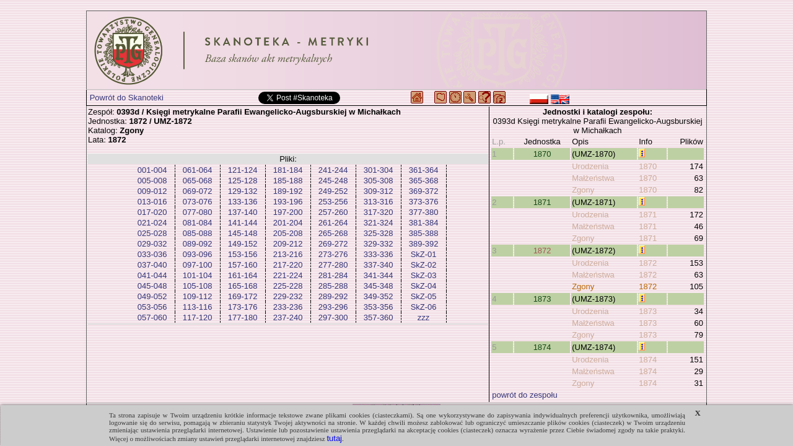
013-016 (152, 201)
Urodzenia (590, 166)
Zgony (583, 190)
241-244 (333, 170)
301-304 (378, 170)
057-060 (152, 317)
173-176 (243, 307)
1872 (542, 250)
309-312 (378, 191)
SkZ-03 (424, 275)
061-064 (197, 170)
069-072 (197, 191)
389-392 (424, 243)
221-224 (288, 275)
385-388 (424, 233)
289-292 (333, 296)
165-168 (243, 286)
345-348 (378, 286)
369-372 (424, 191)
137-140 (243, 212)
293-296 (333, 307)
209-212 (288, 243)
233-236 (288, 307)
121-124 (243, 170)
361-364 (424, 170)
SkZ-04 (424, 286)
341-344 (378, 275)
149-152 (243, 243)
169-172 (243, 296)
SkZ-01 (424, 254)
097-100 (197, 264)
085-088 (197, 233)
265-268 (333, 233)
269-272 (333, 243)
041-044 (152, 275)
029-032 (152, 243)
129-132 (243, 191)
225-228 (288, 286)
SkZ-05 (424, 296)
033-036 (152, 254)
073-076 (197, 201)
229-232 (288, 296)
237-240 (288, 317)
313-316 (378, 201)
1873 (542, 299)
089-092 (197, 243)
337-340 (378, 264)
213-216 (288, 254)
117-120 (197, 317)
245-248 (333, 180)
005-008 (152, 180)
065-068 (197, 180)
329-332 (378, 243)
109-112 (197, 296)
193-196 (288, 201)
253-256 (333, 201)
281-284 (333, 275)
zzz (424, 317)
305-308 (378, 180)
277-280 (333, 264)
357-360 (378, 317)
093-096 (197, 254)
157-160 (243, 264)
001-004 (152, 170)
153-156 (243, 254)
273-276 (333, 254)
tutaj (334, 438)
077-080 (197, 212)
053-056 (152, 307)
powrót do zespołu (525, 395)
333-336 (378, 254)
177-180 (243, 317)
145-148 (243, 233)
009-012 (152, 191)
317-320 (378, 212)
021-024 (152, 222)
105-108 (197, 286)
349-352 (378, 296)
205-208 (288, 233)
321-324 (378, 222)
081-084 (197, 222)
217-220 (288, 264)
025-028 (152, 233)
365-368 (424, 180)
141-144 (243, 222)
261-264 (333, 222)
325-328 (378, 233)
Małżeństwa (593, 178)
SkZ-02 (424, 264)
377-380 (424, 212)
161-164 (243, 275)
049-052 (152, 296)
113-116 (197, 307)
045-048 (152, 286)
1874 (542, 347)
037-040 (152, 264)
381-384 (424, 222)
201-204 (288, 222)
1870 (542, 154)
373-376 (424, 201)
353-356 (378, 307)
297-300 (333, 317)
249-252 (333, 191)
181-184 (288, 170)
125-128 (243, 180)
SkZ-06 (424, 307)
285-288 (333, 286)
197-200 (288, 212)
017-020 (152, 212)
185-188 (288, 180)
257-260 (333, 212)
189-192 (288, 191)
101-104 (197, 275)
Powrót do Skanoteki (127, 97)
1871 (542, 202)
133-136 (243, 201)
